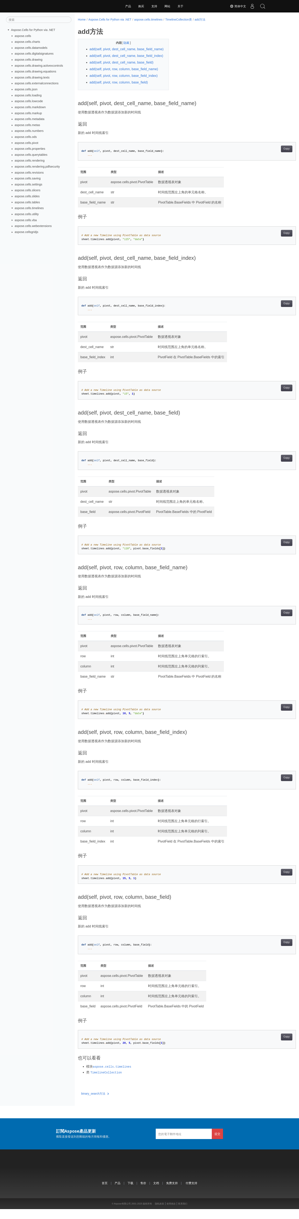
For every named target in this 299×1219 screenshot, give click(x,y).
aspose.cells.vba (26, 220)
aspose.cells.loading (28, 95)
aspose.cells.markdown (30, 107)
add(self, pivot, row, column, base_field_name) (123, 79)
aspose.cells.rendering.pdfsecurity (37, 166)
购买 (141, 6)
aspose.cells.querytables (31, 154)
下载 (130, 1193)
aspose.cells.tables (27, 202)
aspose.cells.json (26, 89)
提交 (217, 1144)
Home (82, 19)
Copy (271, 158)
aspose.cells (23, 35)
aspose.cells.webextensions (33, 226)
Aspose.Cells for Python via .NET (33, 30)
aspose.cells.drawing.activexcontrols (39, 65)
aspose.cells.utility (27, 214)
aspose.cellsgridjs (26, 232)
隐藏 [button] (123, 42)
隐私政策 (159, 1213)
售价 (143, 1193)
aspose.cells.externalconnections (37, 83)
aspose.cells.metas (27, 125)
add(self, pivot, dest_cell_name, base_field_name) (112, 51)
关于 (180, 6)
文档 (156, 1193)
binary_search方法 (95, 1103)
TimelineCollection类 (178, 19)
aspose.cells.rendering (30, 160)
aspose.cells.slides (27, 196)
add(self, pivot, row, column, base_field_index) (123, 85)
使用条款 (171, 1213)
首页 (105, 1193)
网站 (167, 6)
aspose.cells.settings (28, 184)
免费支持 (172, 1193)
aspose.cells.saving (28, 178)
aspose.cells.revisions (29, 172)
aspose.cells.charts (27, 41)
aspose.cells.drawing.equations (35, 71)
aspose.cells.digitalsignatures (34, 53)
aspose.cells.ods (26, 137)
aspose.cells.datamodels (31, 47)
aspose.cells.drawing (29, 59)
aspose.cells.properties (30, 148)
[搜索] (38, 20)
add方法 (200, 19)
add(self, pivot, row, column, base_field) (118, 92)
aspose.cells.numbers (29, 130)
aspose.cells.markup (28, 113)
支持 (154, 6)
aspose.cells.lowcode (29, 101)
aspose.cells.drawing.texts (32, 77)
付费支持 (191, 1193)
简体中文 (238, 6)
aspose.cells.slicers (27, 190)
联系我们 (182, 1213)
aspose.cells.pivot (26, 142)
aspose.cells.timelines (29, 208)
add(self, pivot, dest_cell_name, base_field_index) (112, 63)
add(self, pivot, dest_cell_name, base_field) (121, 72)
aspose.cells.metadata (29, 119)
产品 (128, 6)
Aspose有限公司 (122, 1213)
